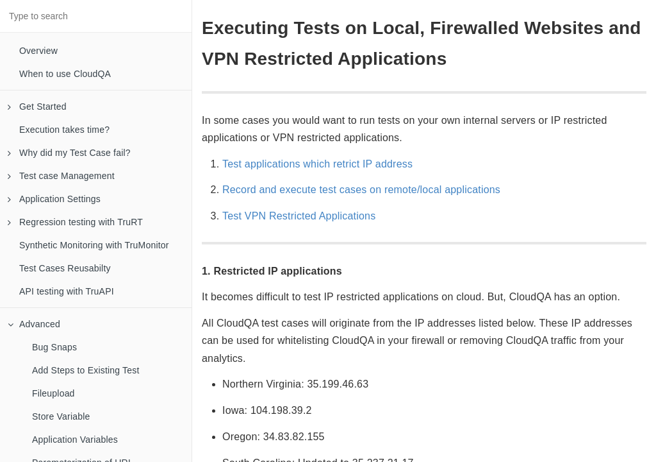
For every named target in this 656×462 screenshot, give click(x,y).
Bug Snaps (54, 347)
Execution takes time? (64, 129)
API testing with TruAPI (66, 291)
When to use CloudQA (65, 74)
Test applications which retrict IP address (317, 163)
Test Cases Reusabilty (65, 268)
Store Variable (61, 416)
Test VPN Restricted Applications (298, 215)
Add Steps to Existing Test (86, 370)
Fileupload (53, 393)
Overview (38, 51)
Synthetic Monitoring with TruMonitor (94, 245)
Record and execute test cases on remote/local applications (361, 189)
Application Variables (75, 439)
